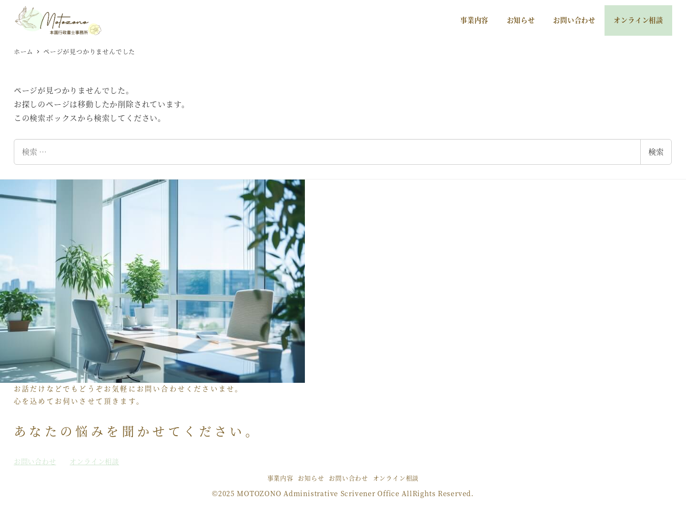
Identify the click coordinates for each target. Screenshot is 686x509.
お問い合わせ (348, 477)
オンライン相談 (396, 477)
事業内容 (280, 477)
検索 (656, 151)
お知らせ (311, 477)
